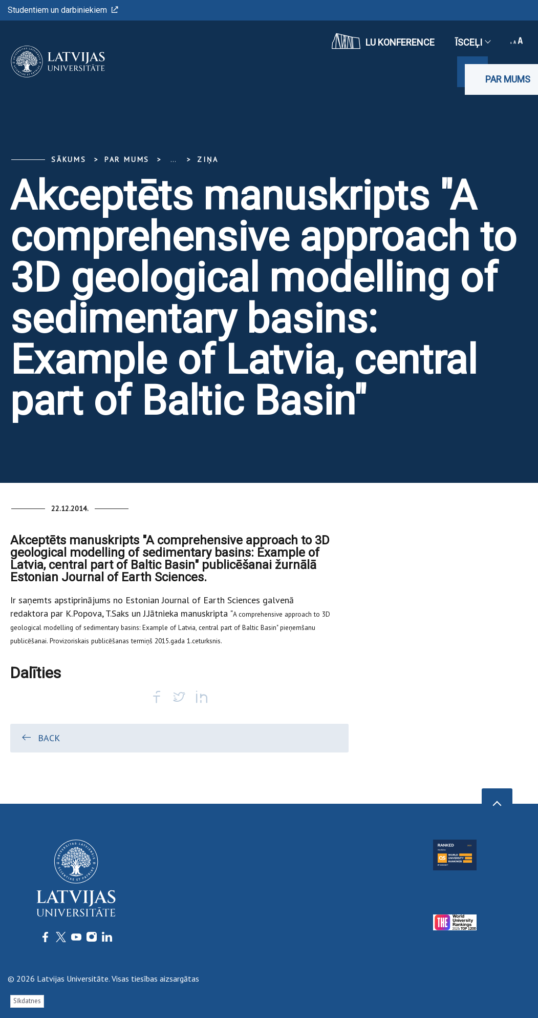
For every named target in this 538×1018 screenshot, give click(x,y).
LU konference (383, 41)
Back (40, 737)
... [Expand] (173, 159)
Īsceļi (472, 42)
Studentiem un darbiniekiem (63, 10)
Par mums (507, 79)
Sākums (69, 159)
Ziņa (207, 159)
